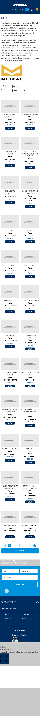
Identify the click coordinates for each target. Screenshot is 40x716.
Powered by (15, 639)
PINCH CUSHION (10, 300)
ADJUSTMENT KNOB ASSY (30, 300)
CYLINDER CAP (10, 265)
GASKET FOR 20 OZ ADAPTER (10, 153)
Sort (2, 90)
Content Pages (8, 608)
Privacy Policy (26, 619)
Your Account (7, 619)
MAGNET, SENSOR (10, 525)
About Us (6, 615)
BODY (10, 230)
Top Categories (8, 602)
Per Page (3, 86)
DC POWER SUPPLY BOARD (30, 450)
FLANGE (30, 230)
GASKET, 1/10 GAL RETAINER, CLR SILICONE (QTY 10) (30, 154)
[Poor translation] (6, 658)
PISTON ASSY (10, 335)
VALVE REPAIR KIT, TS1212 (30, 336)
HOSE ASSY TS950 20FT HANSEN (30, 116)
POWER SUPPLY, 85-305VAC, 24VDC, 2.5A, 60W (30, 488)
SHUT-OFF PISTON (30, 265)
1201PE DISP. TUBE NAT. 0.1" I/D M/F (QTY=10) (30, 192)
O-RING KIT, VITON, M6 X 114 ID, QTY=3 (10, 411)
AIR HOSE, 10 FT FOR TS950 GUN (10, 116)
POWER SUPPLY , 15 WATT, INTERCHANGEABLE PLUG (30, 412)
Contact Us (25, 615)
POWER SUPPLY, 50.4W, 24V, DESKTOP (10, 487)
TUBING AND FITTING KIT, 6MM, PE (10, 373)
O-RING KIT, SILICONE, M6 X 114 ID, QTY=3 (30, 373)
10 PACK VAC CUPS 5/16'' (30, 525)
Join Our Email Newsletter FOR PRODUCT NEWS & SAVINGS (17, 561)
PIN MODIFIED (10, 191)
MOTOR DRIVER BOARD (10, 449)
